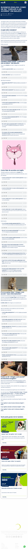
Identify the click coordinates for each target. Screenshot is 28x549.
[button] (25, 2)
